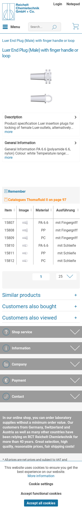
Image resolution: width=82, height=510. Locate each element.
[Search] (54, 27)
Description (13, 117)
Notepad (73, 4)
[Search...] (44, 26)
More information (41, 476)
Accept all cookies (41, 503)
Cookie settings (41, 484)
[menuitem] (59, 4)
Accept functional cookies (41, 493)
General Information (20, 143)
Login (57, 4)
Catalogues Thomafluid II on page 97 (35, 200)
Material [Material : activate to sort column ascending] (42, 210)
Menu (11, 26)
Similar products (21, 295)
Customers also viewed (29, 318)
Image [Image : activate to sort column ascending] (24, 210)
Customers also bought (29, 306)
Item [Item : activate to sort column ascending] (8, 210)
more (8, 132)
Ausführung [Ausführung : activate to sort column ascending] (65, 210)
